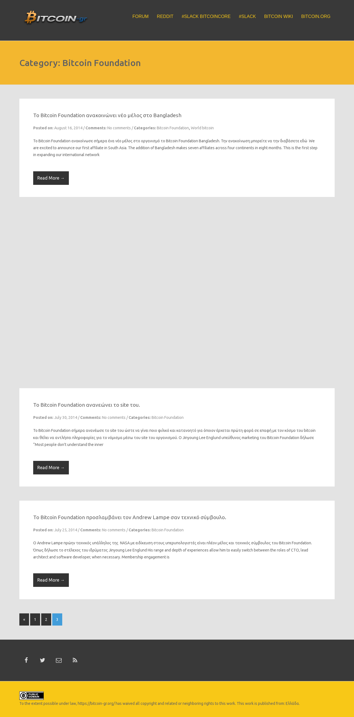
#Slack (247, 16)
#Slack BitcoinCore (206, 16)
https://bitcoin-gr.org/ (96, 703)
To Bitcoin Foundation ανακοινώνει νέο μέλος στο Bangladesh (107, 115)
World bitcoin (202, 128)
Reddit (165, 16)
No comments (119, 128)
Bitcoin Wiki (278, 16)
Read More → (51, 177)
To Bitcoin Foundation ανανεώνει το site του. (86, 405)
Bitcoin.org (315, 16)
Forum (140, 16)
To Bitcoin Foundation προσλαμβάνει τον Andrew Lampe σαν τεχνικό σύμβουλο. (129, 517)
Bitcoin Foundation (173, 128)
